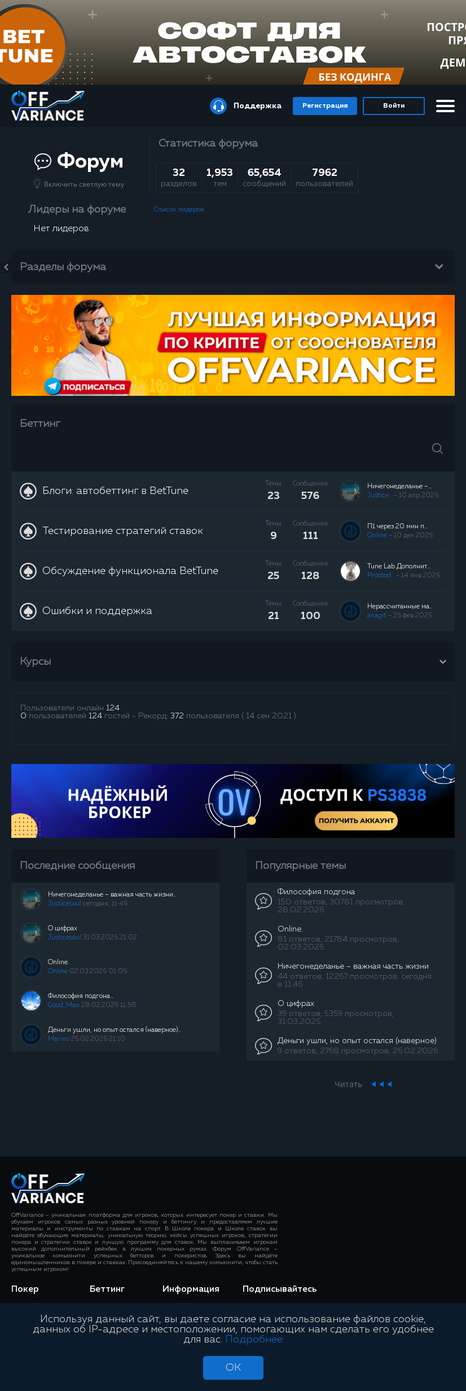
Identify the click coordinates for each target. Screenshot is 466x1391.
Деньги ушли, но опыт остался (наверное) (357, 1041)
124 (113, 708)
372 (177, 716)
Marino (58, 1039)
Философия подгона (316, 892)
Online (377, 535)
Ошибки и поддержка (97, 611)
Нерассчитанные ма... (400, 606)
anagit (376, 615)
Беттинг (40, 423)
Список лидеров (179, 209)
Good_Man (64, 1005)
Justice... (379, 495)
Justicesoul (64, 903)
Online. (58, 962)
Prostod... (380, 575)
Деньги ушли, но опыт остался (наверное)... (114, 1030)
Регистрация (325, 106)
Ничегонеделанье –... (399, 486)
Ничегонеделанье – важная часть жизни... (112, 894)
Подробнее (254, 1340)
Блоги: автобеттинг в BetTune (115, 491)
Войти (394, 106)
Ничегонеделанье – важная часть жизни (353, 966)
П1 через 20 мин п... (397, 526)
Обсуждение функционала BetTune (130, 571)
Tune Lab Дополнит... (398, 566)
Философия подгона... (80, 996)
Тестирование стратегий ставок (122, 531)
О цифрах (62, 928)
